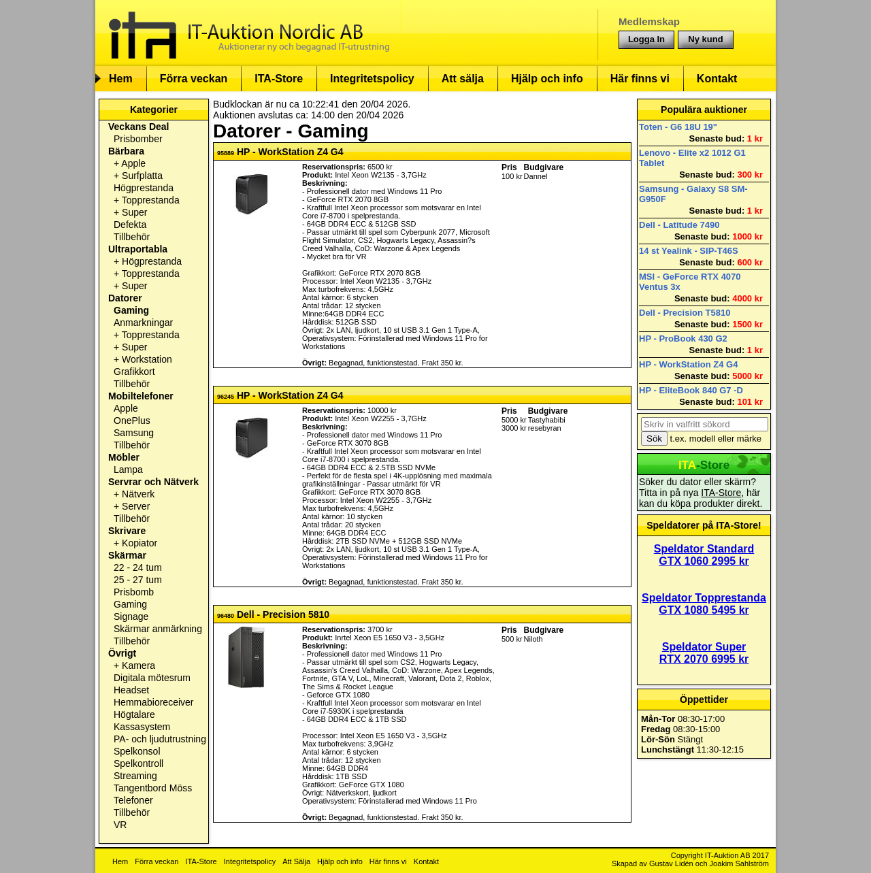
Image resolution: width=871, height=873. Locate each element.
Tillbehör (132, 236)
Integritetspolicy (372, 78)
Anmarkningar (143, 322)
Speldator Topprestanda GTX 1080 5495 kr (704, 604)
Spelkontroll (138, 763)
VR (120, 824)
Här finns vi (640, 78)
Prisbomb (134, 592)
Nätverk (138, 494)
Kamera (138, 665)
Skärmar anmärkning (158, 628)
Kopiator (139, 543)
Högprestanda (144, 187)
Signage (131, 616)
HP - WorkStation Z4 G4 (688, 364)
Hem (121, 78)
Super (134, 212)
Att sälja (463, 78)
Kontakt (717, 78)
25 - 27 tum (138, 579)
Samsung (134, 432)
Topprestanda (151, 200)
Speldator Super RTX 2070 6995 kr (704, 653)
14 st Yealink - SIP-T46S (688, 251)
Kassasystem (142, 726)
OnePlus (132, 420)
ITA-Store (278, 78)
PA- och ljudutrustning (160, 739)
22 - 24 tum (138, 567)
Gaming (131, 310)
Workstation (147, 359)
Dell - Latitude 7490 (679, 225)
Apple (133, 163)
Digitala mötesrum (152, 677)
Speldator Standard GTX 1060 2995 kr (704, 555)
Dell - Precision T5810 (684, 313)
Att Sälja (296, 861)
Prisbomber (138, 138)
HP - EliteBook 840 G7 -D (691, 390)
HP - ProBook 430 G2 (683, 338)
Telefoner (133, 800)
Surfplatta (142, 175)
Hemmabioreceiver (153, 702)
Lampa (128, 469)
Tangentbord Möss (153, 788)
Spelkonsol (137, 751)
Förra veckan (194, 78)
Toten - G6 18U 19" (678, 127)
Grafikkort (134, 371)
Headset (131, 690)
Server (136, 506)
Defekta (130, 224)
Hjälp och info (547, 78)
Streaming (135, 775)
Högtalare (134, 714)
